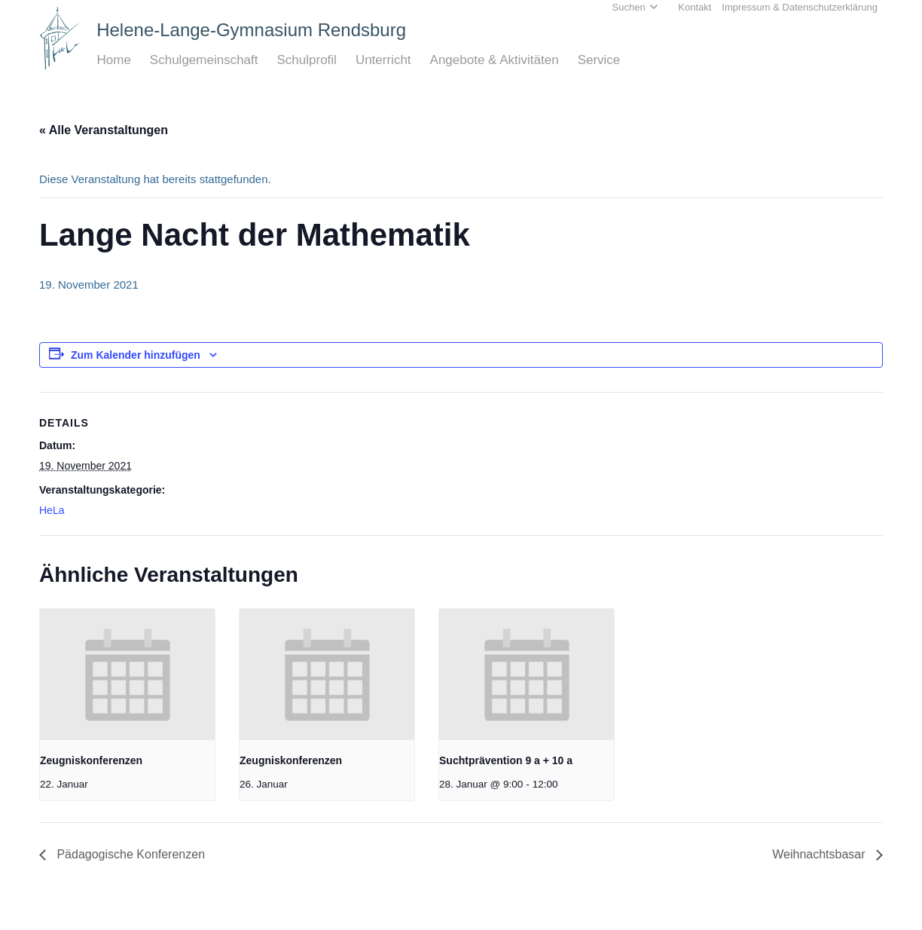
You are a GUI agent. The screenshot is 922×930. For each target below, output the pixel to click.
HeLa (51, 510)
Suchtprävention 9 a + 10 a (505, 760)
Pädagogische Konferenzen (129, 854)
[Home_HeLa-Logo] (60, 38)
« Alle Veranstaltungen (103, 130)
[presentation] (127, 674)
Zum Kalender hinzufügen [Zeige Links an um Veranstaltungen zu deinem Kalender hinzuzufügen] (135, 355)
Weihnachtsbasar (820, 854)
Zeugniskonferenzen (91, 760)
